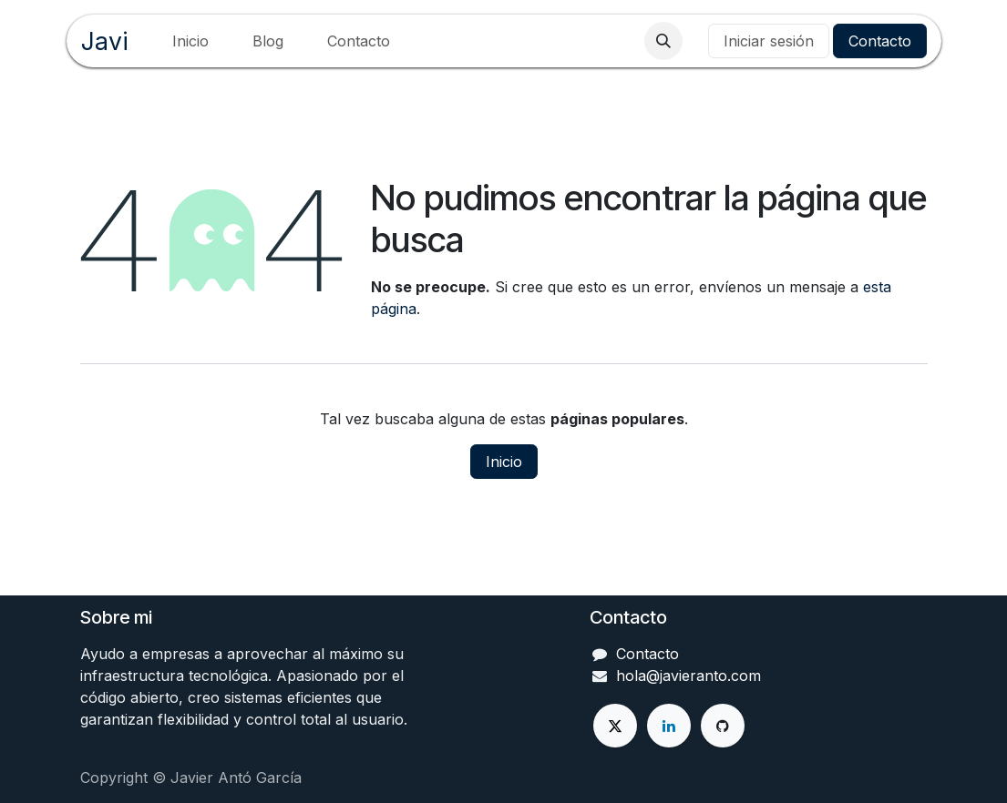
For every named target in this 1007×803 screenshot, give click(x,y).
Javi (104, 41)
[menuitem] (190, 41)
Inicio (504, 461)
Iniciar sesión (769, 41)
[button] (663, 41)
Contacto (879, 41)
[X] (615, 725)
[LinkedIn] (669, 725)
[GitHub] (723, 725)
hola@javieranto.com (688, 675)
